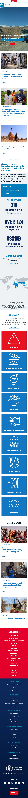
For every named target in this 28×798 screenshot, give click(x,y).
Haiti (14, 646)
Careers (14, 755)
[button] (26, 282)
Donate (14, 1)
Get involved (14, 742)
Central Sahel (14, 638)
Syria (14, 670)
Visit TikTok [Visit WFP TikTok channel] (23, 783)
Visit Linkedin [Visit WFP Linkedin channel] (16, 783)
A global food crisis (14, 719)
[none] (14, 29)
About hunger (14, 711)
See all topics (14, 327)
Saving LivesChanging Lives (8, 5)
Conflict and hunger (14, 716)
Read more (5, 44)
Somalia (14, 663)
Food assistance (14, 700)
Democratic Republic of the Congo (14, 641)
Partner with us (14, 747)
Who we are (14, 682)
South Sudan (14, 665)
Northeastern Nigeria (14, 658)
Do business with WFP (14, 758)
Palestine (14, 660)
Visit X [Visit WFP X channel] (5, 783)
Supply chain (14, 706)
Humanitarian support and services (14, 703)
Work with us (14, 752)
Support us (14, 745)
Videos (14, 737)
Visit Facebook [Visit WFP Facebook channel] (9, 783)
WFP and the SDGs (14, 721)
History (14, 687)
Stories (14, 734)
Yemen (14, 675)
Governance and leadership (14, 684)
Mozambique (14, 653)
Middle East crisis (14, 650)
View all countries (14, 263)
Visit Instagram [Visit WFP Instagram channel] (12, 783)
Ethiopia (14, 643)
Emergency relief (14, 698)
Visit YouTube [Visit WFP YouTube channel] (19, 783)
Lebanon (14, 648)
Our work (14, 695)
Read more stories (14, 159)
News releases (14, 729)
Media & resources (14, 726)
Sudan (14, 668)
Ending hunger (14, 713)
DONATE (12, 44)
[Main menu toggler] (26, 5)
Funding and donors (14, 690)
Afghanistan (14, 636)
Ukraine (14, 673)
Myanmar (14, 655)
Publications (14, 732)
